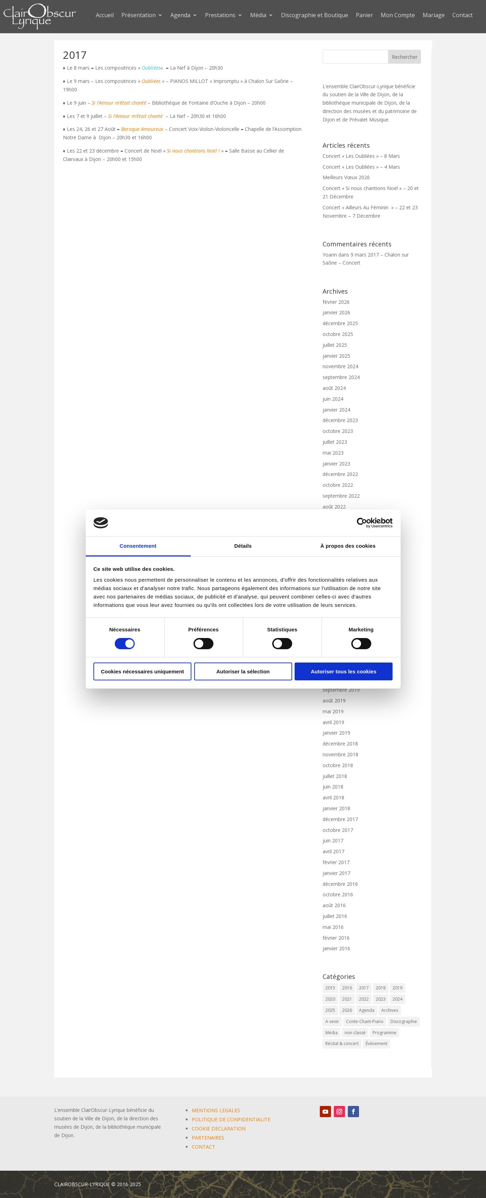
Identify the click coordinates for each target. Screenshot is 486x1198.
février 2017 (336, 862)
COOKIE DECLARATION (219, 1128)
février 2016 (336, 937)
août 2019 (334, 700)
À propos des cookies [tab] (348, 546)
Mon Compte (398, 16)
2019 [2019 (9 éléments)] (397, 988)
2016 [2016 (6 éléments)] (347, 988)
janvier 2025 (336, 355)
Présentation (138, 16)
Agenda (180, 16)
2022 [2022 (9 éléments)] (364, 999)
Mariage (434, 16)
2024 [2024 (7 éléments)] (397, 999)
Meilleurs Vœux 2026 (346, 177)
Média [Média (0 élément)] (331, 1033)
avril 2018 (333, 797)
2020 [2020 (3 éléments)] (330, 999)
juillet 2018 (335, 776)
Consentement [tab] (138, 546)
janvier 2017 (336, 873)
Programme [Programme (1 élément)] (384, 1033)
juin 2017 (333, 840)
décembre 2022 (340, 474)
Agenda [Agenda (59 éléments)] (366, 1010)
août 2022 (334, 506)
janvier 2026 (336, 312)
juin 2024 (333, 398)
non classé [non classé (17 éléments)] (355, 1033)
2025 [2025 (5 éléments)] (330, 1010)
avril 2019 (333, 722)
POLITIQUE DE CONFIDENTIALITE (231, 1119)
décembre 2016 (340, 884)
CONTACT (203, 1146)
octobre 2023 (338, 431)
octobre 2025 (338, 334)
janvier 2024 (336, 409)
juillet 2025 (335, 345)
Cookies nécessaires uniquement (142, 671)
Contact (462, 16)
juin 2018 (333, 786)
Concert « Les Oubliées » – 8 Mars (361, 156)
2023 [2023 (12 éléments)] (381, 999)
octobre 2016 (338, 894)
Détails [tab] (243, 546)
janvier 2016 (336, 948)
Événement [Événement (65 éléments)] (376, 1043)
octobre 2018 (338, 765)
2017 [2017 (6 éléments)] (364, 988)
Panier (364, 16)
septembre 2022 (341, 495)
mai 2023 (333, 452)
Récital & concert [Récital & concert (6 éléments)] (342, 1043)
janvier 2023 (336, 463)
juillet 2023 (335, 442)
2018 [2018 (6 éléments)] (381, 988)
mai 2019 (333, 711)
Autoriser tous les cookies (343, 671)
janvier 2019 (336, 732)
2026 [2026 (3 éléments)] (347, 1010)
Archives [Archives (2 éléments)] (389, 1010)
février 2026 (336, 302)
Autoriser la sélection (243, 671)
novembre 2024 (340, 366)
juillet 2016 (335, 916)
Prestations (220, 16)
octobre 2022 (338, 485)
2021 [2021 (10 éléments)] (347, 999)
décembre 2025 (340, 323)
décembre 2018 (340, 743)
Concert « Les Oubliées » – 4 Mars (361, 166)
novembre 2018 (340, 754)
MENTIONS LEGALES (216, 1110)
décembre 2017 (340, 819)
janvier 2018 (336, 808)
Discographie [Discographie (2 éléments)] (403, 1021)
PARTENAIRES (208, 1137)
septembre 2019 (341, 689)
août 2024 (334, 388)
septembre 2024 (341, 377)
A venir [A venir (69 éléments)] (332, 1021)
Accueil (105, 16)
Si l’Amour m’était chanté (119, 102)
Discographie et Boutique (314, 16)
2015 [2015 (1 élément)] (330, 988)
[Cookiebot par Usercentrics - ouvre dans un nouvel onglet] (362, 523)
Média (258, 16)
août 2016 (334, 905)
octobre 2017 (338, 830)
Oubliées (151, 67)
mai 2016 (333, 927)
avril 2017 (333, 851)
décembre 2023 (340, 420)
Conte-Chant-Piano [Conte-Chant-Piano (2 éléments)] (364, 1021)
